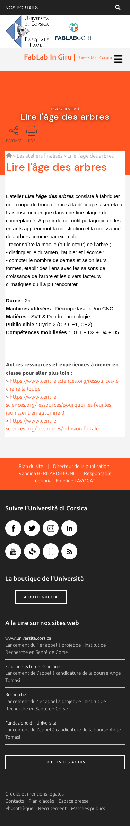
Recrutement (52, 808)
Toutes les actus (65, 762)
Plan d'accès (41, 801)
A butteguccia (41, 597)
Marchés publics (88, 808)
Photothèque (19, 808)
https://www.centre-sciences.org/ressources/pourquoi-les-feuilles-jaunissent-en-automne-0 (59, 405)
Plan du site (31, 466)
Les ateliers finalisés (39, 156)
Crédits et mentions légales (34, 794)
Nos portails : (24, 8)
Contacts (14, 801)
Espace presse (74, 801)
